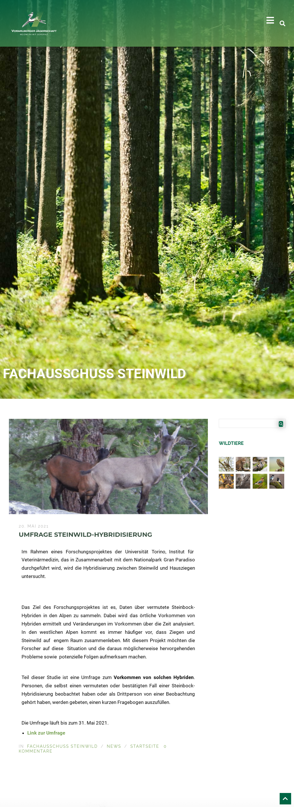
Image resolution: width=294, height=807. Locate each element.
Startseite (144, 746)
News (114, 746)
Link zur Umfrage (46, 733)
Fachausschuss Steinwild (62, 746)
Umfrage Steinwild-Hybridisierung (85, 534)
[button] (270, 20)
